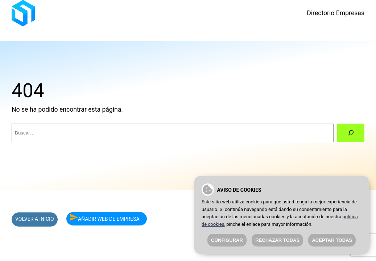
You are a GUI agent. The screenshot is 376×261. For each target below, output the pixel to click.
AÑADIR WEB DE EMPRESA (105, 218)
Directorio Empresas (335, 13)
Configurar (227, 240)
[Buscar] (350, 133)
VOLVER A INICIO (34, 219)
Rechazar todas (277, 240)
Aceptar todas (332, 240)
